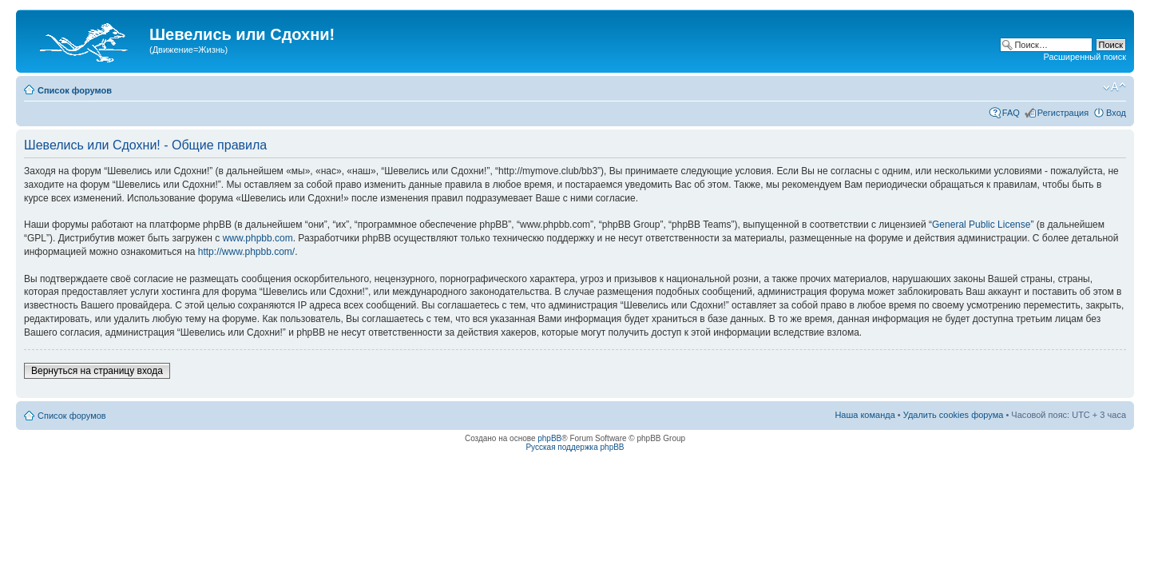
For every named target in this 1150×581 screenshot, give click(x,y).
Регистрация (1063, 112)
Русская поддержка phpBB (574, 447)
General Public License (981, 224)
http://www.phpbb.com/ (246, 251)
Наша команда (864, 415)
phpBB (549, 438)
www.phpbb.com (258, 238)
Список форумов (75, 90)
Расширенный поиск (1084, 57)
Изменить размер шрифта (1114, 87)
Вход (1116, 112)
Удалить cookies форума (953, 415)
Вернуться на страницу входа (97, 370)
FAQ (1011, 112)
